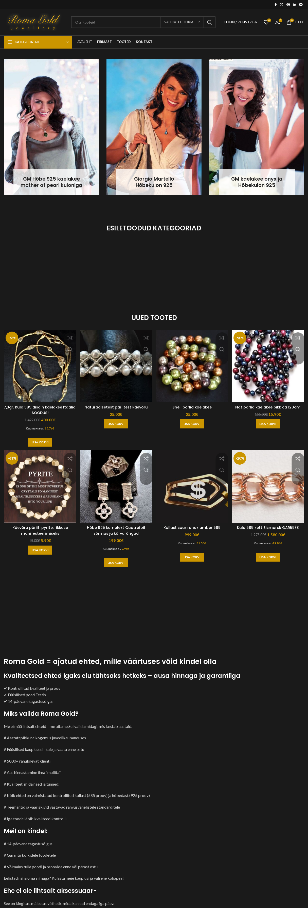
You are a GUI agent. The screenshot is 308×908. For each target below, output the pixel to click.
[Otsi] (143, 22)
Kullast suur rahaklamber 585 (192, 525)
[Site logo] (35, 21)
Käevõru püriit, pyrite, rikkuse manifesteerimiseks (38, 528)
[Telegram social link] (301, 4)
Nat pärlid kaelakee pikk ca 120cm (269, 407)
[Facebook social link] (275, 4)
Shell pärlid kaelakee (192, 404)
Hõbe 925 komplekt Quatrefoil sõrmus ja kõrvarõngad (116, 528)
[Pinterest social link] (288, 4)
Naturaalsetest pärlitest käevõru (115, 404)
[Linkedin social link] (295, 4)
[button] (38, 439)
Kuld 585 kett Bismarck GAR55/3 (270, 525)
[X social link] (281, 4)
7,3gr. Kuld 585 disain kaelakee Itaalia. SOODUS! (38, 407)
